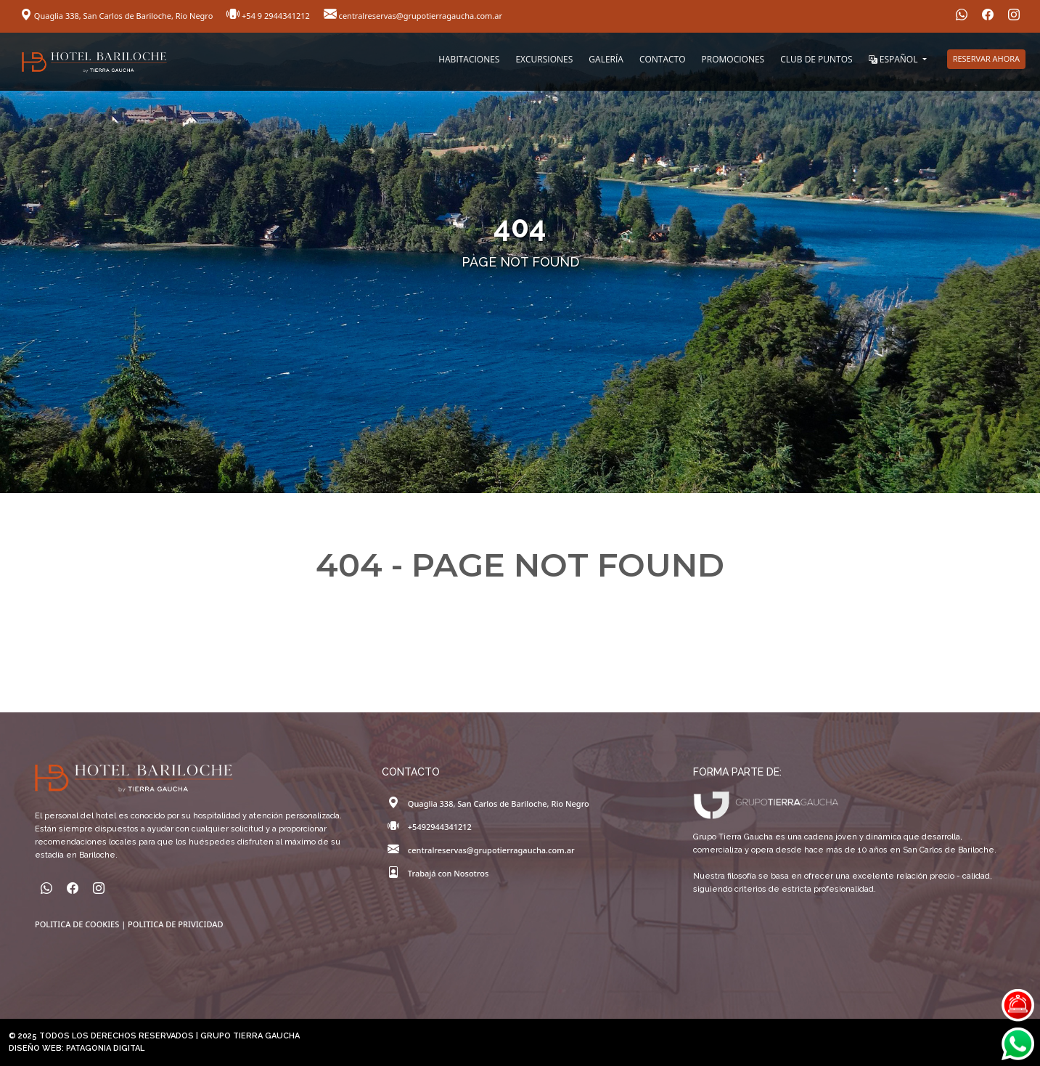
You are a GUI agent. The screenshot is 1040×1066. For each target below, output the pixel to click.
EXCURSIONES (544, 59)
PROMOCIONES (733, 59)
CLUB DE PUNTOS (816, 59)
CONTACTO (662, 59)
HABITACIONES (468, 59)
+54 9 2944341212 (269, 15)
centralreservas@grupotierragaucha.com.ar (413, 15)
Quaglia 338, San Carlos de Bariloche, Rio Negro (117, 15)
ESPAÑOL (894, 59)
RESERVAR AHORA (986, 58)
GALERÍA (606, 59)
